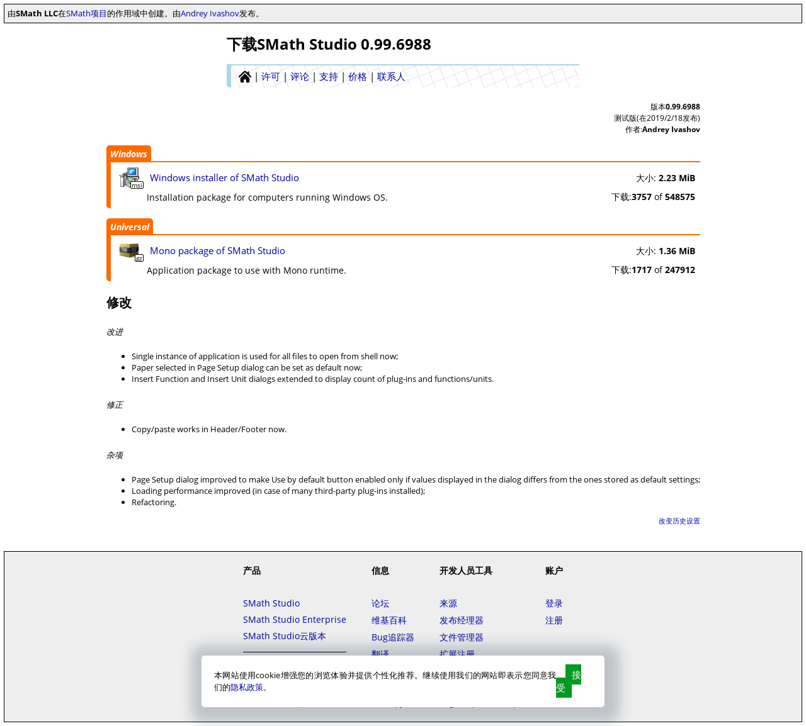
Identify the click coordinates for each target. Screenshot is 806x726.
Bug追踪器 (393, 637)
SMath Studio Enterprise (294, 619)
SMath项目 (86, 13)
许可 (270, 76)
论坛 (380, 603)
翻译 (380, 654)
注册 (554, 620)
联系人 (391, 76)
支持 (328, 76)
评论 (299, 76)
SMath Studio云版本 (284, 636)
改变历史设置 (679, 520)
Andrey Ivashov (210, 13)
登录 (554, 603)
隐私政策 (246, 687)
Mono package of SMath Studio (217, 250)
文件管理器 (462, 637)
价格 (357, 76)
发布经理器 (462, 620)
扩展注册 (457, 654)
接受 (568, 681)
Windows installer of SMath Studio (224, 177)
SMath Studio (271, 603)
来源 (448, 603)
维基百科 (389, 620)
